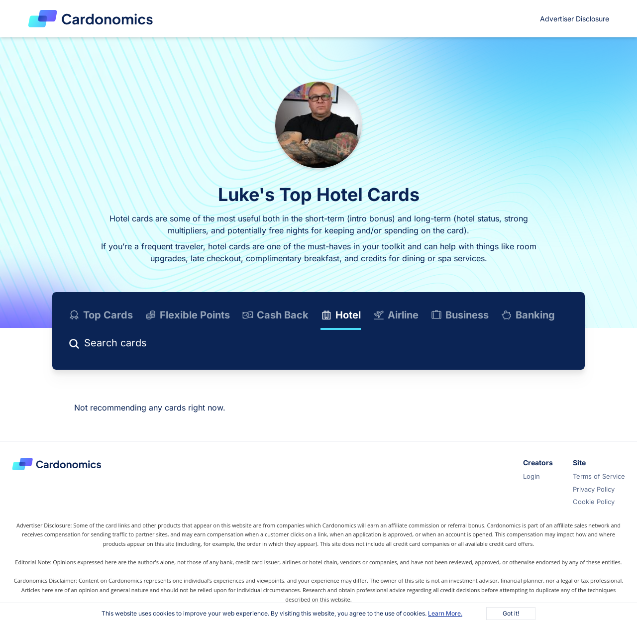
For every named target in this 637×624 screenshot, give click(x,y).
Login (531, 476)
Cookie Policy (594, 502)
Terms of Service (599, 476)
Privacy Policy (594, 489)
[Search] (150, 345)
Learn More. (445, 613)
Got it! (511, 613)
